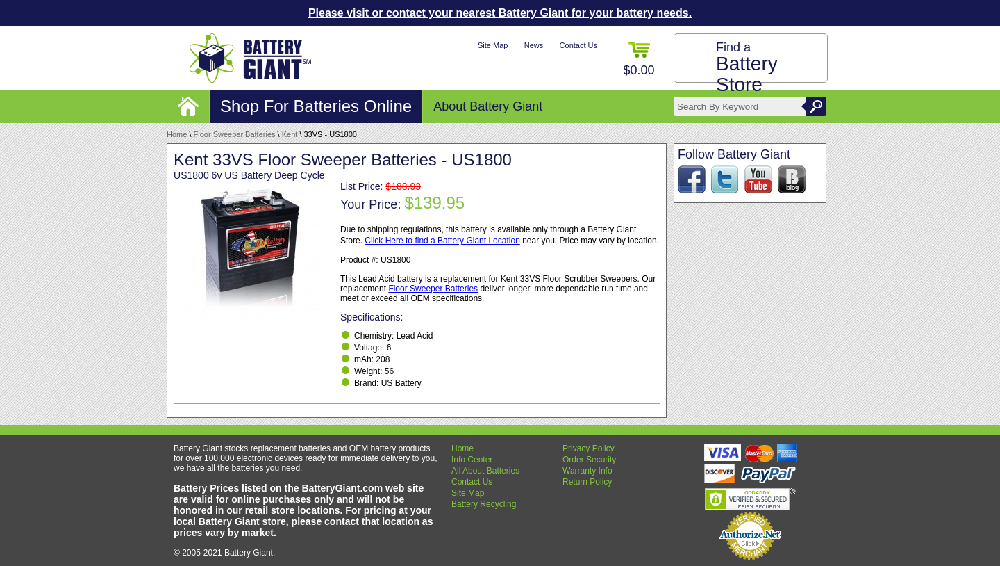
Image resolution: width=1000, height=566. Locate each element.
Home (177, 134)
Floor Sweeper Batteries (235, 134)
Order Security (589, 459)
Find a (747, 67)
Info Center (471, 459)
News (534, 45)
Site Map (493, 45)
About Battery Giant (487, 106)
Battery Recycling (483, 504)
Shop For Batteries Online (316, 106)
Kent (290, 134)
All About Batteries (485, 471)
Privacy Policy (588, 448)
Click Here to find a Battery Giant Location (442, 240)
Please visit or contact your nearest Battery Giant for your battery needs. (500, 13)
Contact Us (578, 45)
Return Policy (587, 482)
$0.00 (638, 59)
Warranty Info (587, 471)
